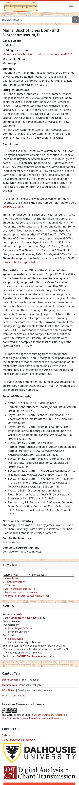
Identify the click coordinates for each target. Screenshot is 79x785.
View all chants (13, 578)
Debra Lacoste (10, 679)
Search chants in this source (20, 588)
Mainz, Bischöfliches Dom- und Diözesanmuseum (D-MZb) (38, 54)
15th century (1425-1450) (23, 617)
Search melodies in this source (21, 592)
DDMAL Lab (8, 690)
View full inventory (15, 581)
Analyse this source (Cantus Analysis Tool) (27, 595)
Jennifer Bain (10, 685)
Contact (8, 735)
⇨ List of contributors (13, 695)
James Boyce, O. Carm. (20, 628)
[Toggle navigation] (70, 6)
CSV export (11, 585)
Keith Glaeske (15, 638)
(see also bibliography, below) (21, 262)
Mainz (20, 614)
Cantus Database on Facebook (18, 739)
